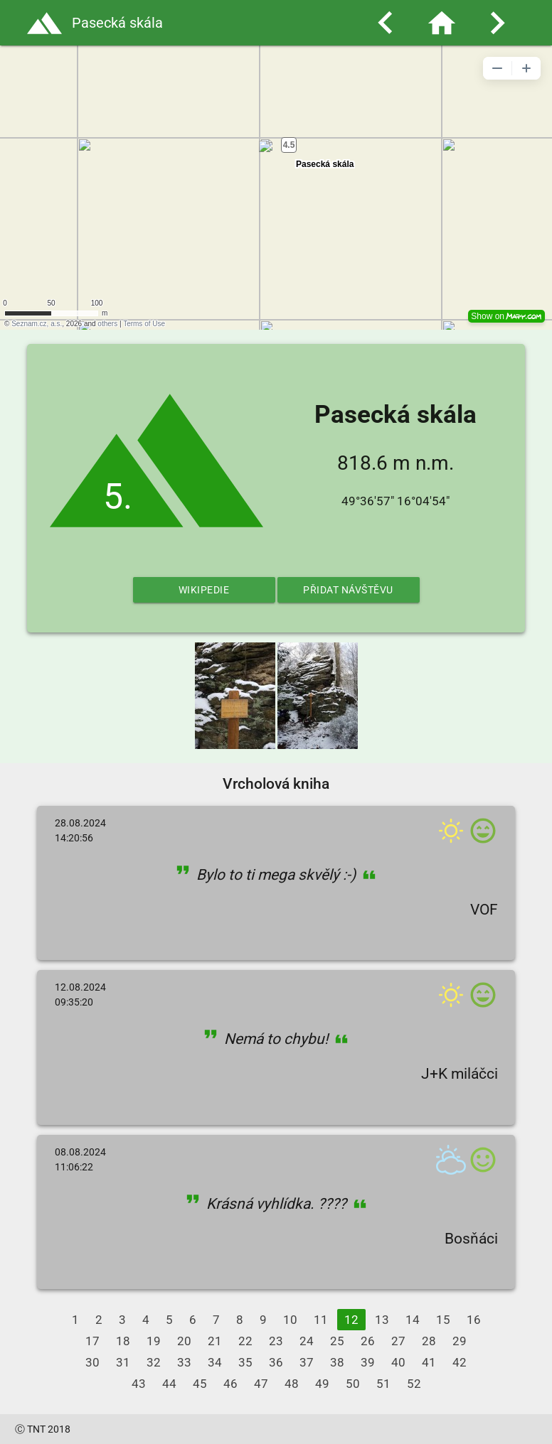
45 (200, 1383)
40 (398, 1362)
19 (154, 1341)
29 (459, 1341)
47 (261, 1383)
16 (474, 1320)
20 (184, 1341)
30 (92, 1362)
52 (414, 1383)
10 (290, 1320)
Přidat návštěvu (348, 590)
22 (245, 1341)
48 (292, 1383)
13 (382, 1320)
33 (184, 1362)
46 (230, 1383)
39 (368, 1362)
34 (215, 1362)
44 (169, 1383)
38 (337, 1362)
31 (123, 1362)
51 (383, 1383)
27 (398, 1341)
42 (459, 1362)
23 (276, 1341)
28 (429, 1341)
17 (92, 1341)
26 (368, 1341)
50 (353, 1383)
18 (123, 1341)
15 (443, 1320)
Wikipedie (204, 590)
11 (321, 1320)
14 (412, 1320)
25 (337, 1341)
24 (306, 1341)
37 (306, 1362)
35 (245, 1362)
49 (322, 1383)
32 (154, 1362)
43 (139, 1383)
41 (429, 1362)
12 (351, 1320)
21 (215, 1341)
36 (276, 1362)
